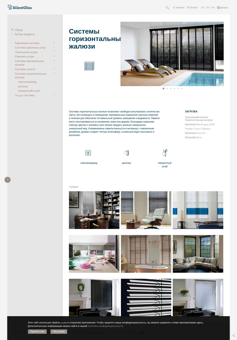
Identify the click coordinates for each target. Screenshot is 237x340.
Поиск (169, 8)
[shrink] (8, 180)
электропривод (27, 82)
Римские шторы (24, 56)
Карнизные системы (27, 43)
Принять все (37, 331)
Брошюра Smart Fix (195, 133)
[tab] (163, 88)
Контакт (194, 7)
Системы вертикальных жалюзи (29, 63)
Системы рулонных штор (30, 48)
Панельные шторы (26, 52)
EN (207, 7)
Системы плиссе (25, 69)
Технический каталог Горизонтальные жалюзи (199, 119)
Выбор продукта (25, 34)
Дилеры (224, 7)
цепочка (23, 86)
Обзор (19, 30)
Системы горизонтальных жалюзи (31, 75)
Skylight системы (25, 95)
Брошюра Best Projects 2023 (200, 124)
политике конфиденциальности (105, 326)
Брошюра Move (193, 137)
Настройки (59, 331)
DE (202, 7)
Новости (180, 7)
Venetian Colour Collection (198, 128)
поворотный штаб (29, 91)
